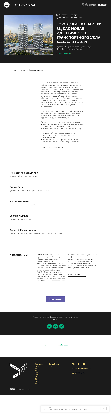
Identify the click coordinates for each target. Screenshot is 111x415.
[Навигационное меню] (6, 5)
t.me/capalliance (74, 294)
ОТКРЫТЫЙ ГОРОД (25, 5)
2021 (36, 392)
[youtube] (55, 346)
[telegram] (61, 346)
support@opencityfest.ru (81, 388)
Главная (13, 70)
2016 (36, 403)
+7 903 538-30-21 (78, 393)
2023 (36, 388)
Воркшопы (22, 70)
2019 (36, 396)
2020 (36, 394)
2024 (36, 386)
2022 (36, 390)
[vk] (49, 346)
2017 (36, 401)
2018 (36, 399)
